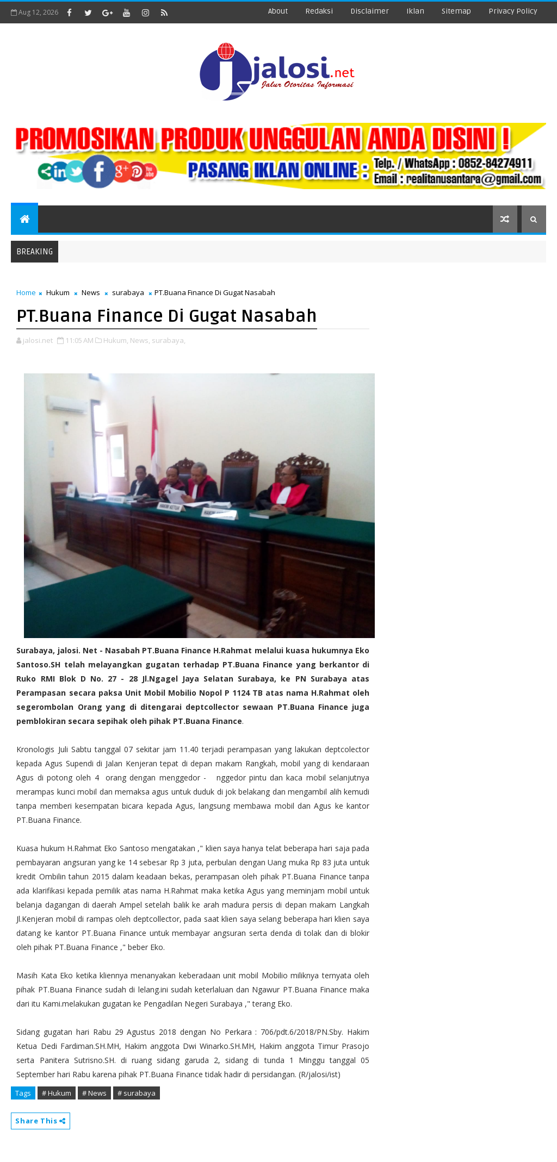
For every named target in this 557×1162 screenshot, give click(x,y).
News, (140, 340)
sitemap (456, 11)
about (278, 11)
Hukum (58, 292)
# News (94, 1093)
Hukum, (115, 340)
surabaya (128, 292)
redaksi (319, 11)
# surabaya (136, 1093)
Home (26, 292)
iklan (415, 11)
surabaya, (168, 340)
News (91, 292)
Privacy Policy (512, 11)
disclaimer (369, 11)
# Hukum (56, 1093)
